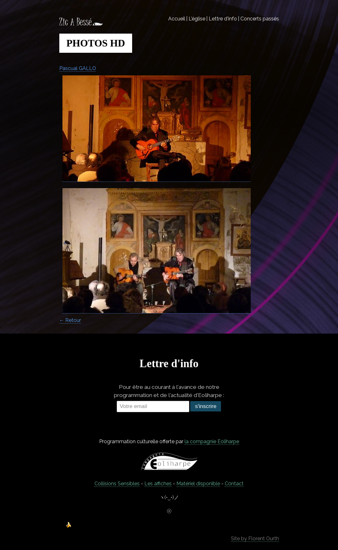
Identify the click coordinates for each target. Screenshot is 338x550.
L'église (197, 19)
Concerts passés (259, 19)
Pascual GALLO (77, 68)
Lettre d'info (223, 19)
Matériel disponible (198, 484)
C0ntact (234, 484)
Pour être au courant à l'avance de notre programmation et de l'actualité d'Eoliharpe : (169, 391)
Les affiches (158, 484)
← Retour (70, 320)
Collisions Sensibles (117, 484)
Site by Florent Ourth (255, 539)
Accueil (176, 19)
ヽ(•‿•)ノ (169, 497)
